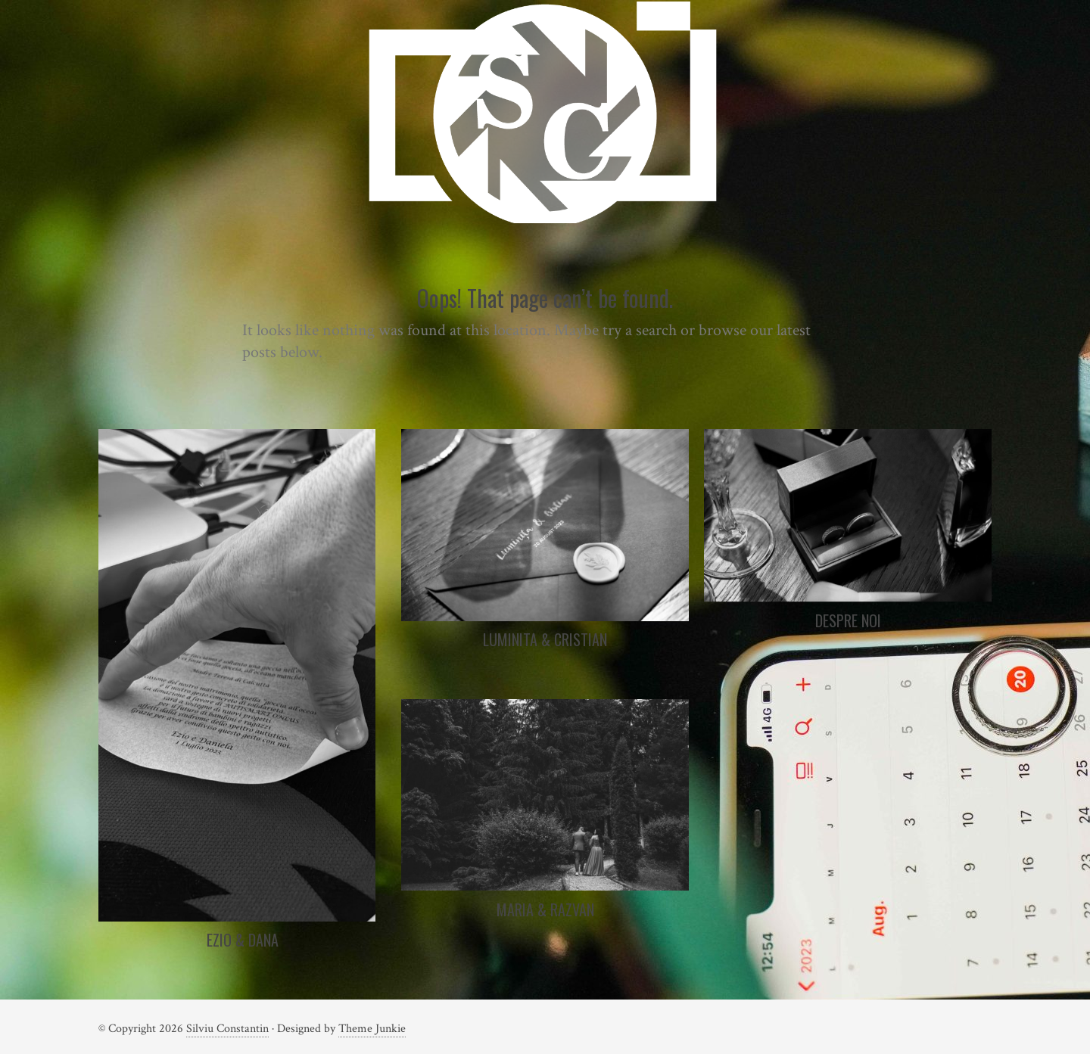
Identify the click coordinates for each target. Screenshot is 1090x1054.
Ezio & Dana (243, 939)
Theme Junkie (372, 1029)
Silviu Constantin (227, 1029)
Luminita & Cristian (545, 639)
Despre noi (848, 620)
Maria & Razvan (545, 909)
